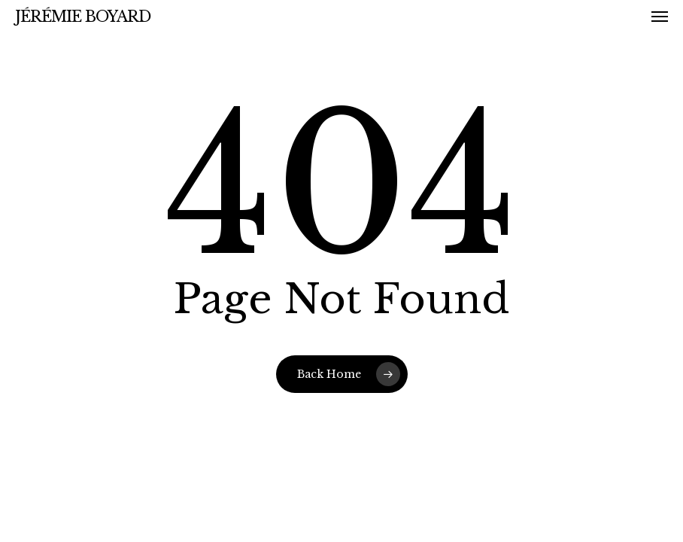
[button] (659, 16)
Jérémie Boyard (82, 16)
